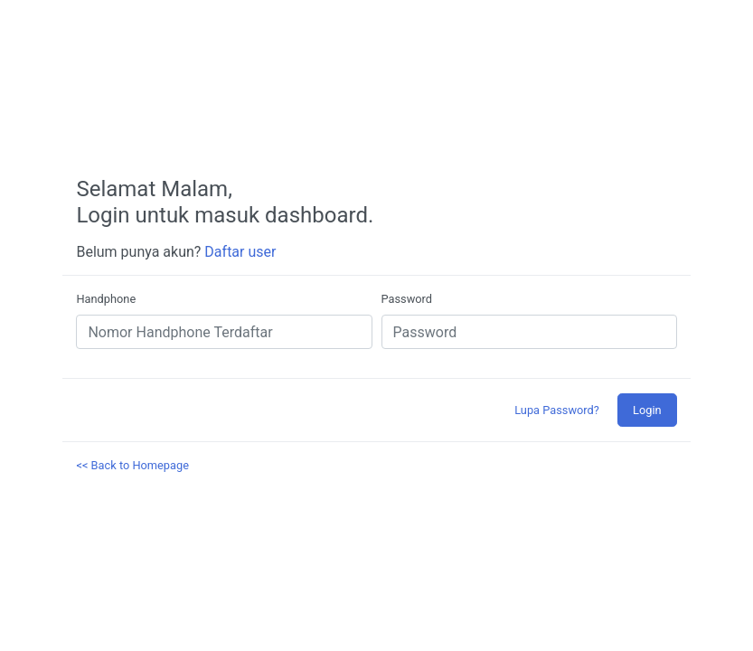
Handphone (106, 299)
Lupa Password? (556, 410)
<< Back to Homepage (132, 465)
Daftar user (240, 251)
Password (407, 299)
